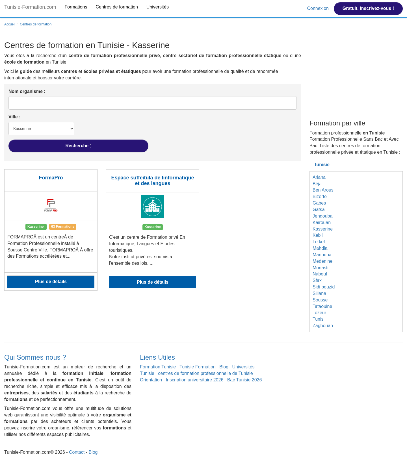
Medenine (322, 261)
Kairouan (322, 222)
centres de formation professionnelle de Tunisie (205, 373)
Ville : (14, 116)
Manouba (322, 254)
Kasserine (323, 229)
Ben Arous (323, 190)
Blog (223, 366)
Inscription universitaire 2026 (195, 379)
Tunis (318, 319)
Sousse (320, 299)
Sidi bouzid (324, 286)
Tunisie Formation (197, 366)
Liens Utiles (157, 357)
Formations (75, 7)
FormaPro (51, 178)
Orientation (151, 379)
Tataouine (322, 306)
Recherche (78, 145)
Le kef (319, 241)
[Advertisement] (356, 78)
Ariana (319, 177)
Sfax (317, 280)
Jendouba (322, 216)
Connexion (318, 8)
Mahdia (320, 248)
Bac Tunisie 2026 (244, 379)
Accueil (9, 24)
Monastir (321, 267)
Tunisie (322, 164)
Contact (77, 452)
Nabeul (320, 273)
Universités (157, 7)
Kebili (318, 235)
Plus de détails (51, 281)
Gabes (319, 203)
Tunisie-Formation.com (30, 7)
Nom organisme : (27, 91)
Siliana (319, 293)
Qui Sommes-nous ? (35, 357)
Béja (317, 183)
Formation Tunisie (158, 366)
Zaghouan (323, 325)
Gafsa (319, 209)
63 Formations (62, 227)
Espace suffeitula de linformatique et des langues (152, 180)
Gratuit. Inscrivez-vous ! (368, 8)
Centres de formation (117, 7)
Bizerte (320, 196)
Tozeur (319, 312)
